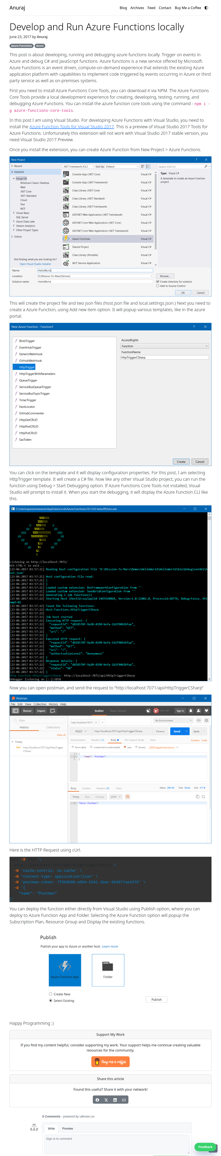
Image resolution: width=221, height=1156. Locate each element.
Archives (137, 7)
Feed (151, 7)
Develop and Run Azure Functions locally (96, 26)
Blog (123, 7)
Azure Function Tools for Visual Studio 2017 (72, 127)
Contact (165, 7)
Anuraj (42, 36)
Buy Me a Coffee (188, 7)
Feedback (205, 1147)
